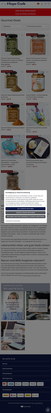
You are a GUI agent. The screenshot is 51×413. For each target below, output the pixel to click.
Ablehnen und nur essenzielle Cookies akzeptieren (25, 217)
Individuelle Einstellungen (13, 220)
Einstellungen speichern (25, 213)
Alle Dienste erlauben (25, 209)
